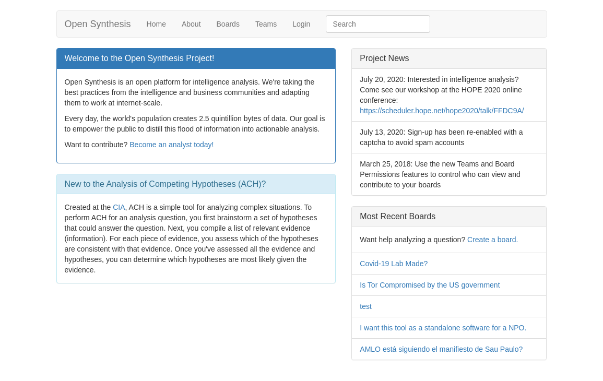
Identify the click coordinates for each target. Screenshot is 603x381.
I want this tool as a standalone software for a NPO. (443, 328)
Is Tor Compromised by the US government (430, 285)
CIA (119, 207)
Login (301, 24)
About (191, 24)
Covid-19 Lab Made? (394, 263)
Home (156, 24)
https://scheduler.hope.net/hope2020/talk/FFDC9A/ (442, 110)
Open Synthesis (98, 24)
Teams (266, 24)
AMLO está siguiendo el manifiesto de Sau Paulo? (441, 349)
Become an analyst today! (171, 144)
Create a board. (492, 239)
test (366, 306)
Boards (228, 24)
